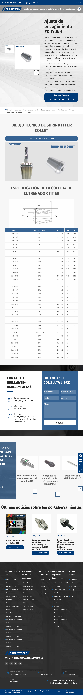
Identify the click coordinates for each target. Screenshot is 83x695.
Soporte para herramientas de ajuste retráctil (12, 583)
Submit (59, 423)
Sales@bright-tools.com (29, 2)
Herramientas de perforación (45, 573)
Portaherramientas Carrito (60, 624)
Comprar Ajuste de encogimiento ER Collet (62, 97)
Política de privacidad (70, 692)
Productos (28, 9)
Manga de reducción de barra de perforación (61, 599)
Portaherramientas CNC (12, 573)
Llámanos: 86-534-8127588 (20, 407)
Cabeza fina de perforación (45, 581)
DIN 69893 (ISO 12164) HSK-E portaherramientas (14, 643)
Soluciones (52, 9)
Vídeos (73, 583)
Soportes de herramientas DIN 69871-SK (12, 606)
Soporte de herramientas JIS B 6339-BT (13, 596)
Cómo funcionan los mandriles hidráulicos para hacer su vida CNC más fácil (41, 545)
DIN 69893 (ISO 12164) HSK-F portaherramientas (14, 633)
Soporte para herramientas (28, 608)
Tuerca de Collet (59, 590)
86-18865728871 (70, 674)
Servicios (43, 9)
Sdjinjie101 (14, 682)
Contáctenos (70, 9)
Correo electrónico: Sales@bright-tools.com (23, 399)
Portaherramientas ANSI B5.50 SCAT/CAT (13, 614)
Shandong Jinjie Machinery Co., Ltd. (33, 691)
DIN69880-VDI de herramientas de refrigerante (29, 593)
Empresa (36, 9)
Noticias (73, 586)
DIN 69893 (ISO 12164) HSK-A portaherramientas (14, 623)
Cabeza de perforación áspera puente (45, 589)
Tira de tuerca (59, 593)
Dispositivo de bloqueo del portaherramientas (60, 616)
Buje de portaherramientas (60, 608)
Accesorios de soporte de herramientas (58, 574)
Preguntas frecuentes (74, 591)
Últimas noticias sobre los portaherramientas (41, 507)
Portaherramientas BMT (30, 601)
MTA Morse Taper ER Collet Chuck (61, 584)
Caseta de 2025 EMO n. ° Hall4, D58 (15, 541)
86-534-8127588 (9, 2)
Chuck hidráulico (12, 590)
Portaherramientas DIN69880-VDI (30, 584)
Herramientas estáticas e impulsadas (27, 574)
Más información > (15, 547)
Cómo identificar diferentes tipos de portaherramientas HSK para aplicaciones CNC (65, 545)
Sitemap (61, 692)
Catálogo (61, 9)
